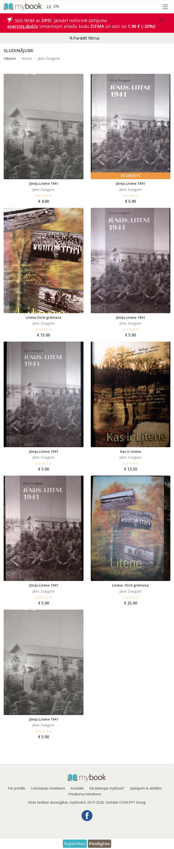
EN (56, 6)
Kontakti (77, 788)
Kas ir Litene (130, 451)
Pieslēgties (99, 843)
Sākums (10, 58)
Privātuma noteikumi (84, 794)
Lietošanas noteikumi (48, 788)
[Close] (160, 20)
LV (49, 6)
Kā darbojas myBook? (107, 788)
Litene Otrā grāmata (43, 317)
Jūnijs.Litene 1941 (43, 183)
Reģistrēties (75, 843)
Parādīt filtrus (85, 38)
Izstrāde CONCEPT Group (126, 802)
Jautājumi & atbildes (146, 788)
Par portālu (16, 788)
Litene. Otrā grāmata (130, 585)
